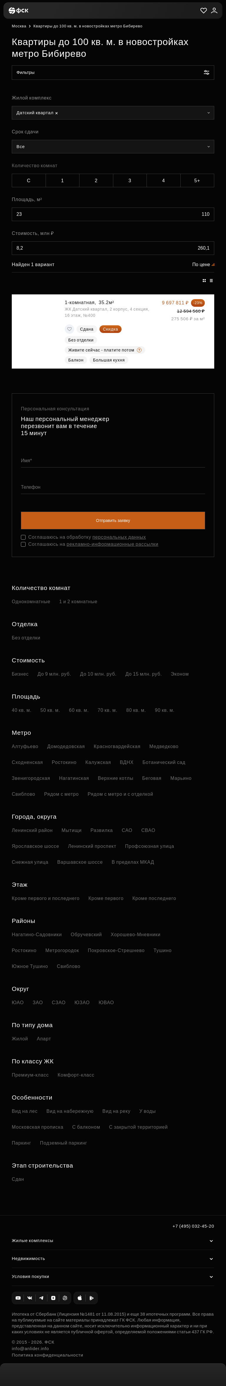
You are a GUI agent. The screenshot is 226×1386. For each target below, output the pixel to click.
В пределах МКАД (133, 862)
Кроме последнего (154, 898)
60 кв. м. (79, 710)
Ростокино (64, 762)
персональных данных (119, 537)
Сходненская (27, 762)
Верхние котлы (116, 778)
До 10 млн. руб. (98, 674)
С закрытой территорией (138, 1127)
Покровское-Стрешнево (116, 950)
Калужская (98, 762)
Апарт (44, 1038)
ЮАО (18, 1002)
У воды (147, 1111)
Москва (19, 26)
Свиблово (23, 794)
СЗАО (59, 1002)
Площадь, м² (27, 199)
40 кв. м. (21, 710)
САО (127, 830)
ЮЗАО (82, 1002)
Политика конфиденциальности (47, 1354)
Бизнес (20, 674)
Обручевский (86, 934)
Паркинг (21, 1142)
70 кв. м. (107, 710)
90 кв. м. (165, 710)
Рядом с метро (61, 794)
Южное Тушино (30, 966)
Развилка (102, 830)
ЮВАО (106, 1002)
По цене (201, 264)
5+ (197, 180)
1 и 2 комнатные (78, 601)
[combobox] (113, 113)
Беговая (152, 778)
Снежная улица (30, 862)
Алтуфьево (25, 746)
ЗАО (38, 1002)
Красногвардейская (117, 746)
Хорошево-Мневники (135, 934)
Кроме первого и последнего (46, 898)
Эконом (180, 674)
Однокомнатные (31, 601)
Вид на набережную (70, 1111)
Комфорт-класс (76, 1074)
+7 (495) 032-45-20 (193, 1225)
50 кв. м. (50, 710)
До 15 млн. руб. (143, 674)
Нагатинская (74, 778)
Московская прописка (37, 1127)
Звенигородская (31, 778)
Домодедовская (66, 746)
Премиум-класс (30, 1074)
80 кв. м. (136, 710)
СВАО (148, 830)
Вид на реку (116, 1111)
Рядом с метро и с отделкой (120, 794)
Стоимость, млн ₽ (33, 233)
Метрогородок (62, 950)
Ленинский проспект (92, 846)
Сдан (18, 1179)
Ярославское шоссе (35, 846)
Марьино (181, 778)
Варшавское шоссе (80, 862)
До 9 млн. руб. (54, 674)
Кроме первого (106, 898)
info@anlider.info (30, 1348)
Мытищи (72, 830)
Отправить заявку (113, 520)
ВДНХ (127, 762)
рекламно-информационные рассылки (112, 544)
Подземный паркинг (63, 1142)
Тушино (163, 950)
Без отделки (26, 637)
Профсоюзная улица (149, 846)
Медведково (163, 746)
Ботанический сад (163, 762)
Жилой (20, 1038)
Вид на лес (25, 1111)
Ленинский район (32, 830)
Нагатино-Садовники (37, 934)
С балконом (86, 1127)
